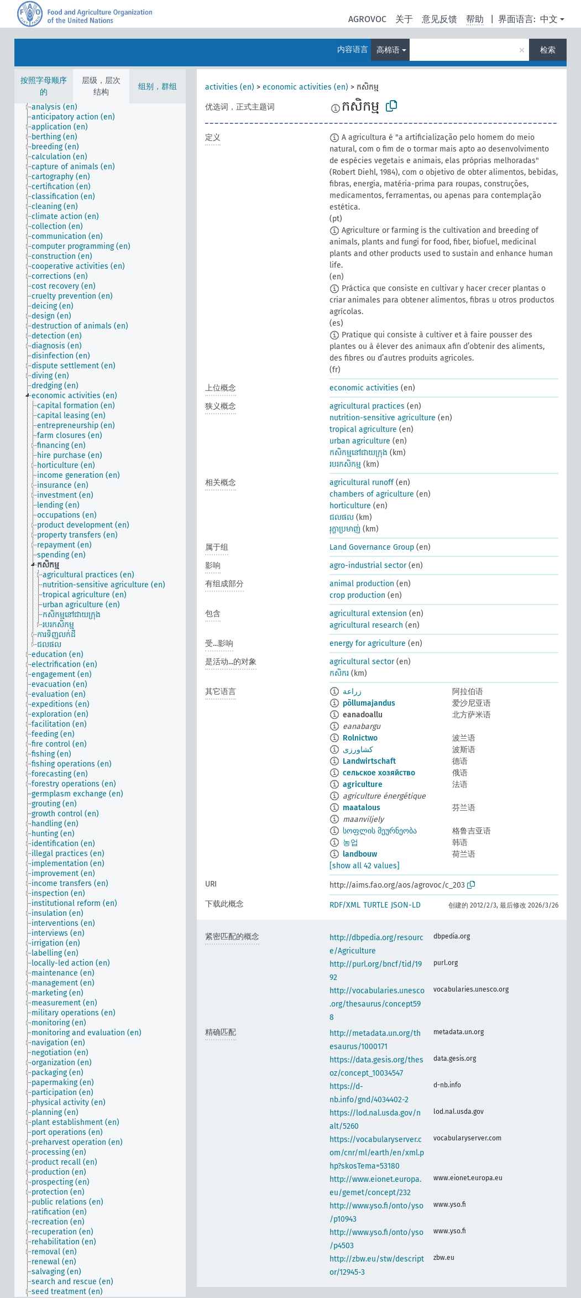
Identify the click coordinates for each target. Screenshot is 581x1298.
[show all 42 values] (364, 865)
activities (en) (229, 87)
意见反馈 (439, 19)
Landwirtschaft (369, 761)
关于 (404, 19)
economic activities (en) (305, 87)
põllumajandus (369, 703)
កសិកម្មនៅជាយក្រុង (358, 452)
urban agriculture (359, 441)
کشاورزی (358, 749)
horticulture (350, 505)
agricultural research (366, 625)
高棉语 (388, 50)
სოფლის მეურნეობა (380, 831)
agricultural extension (368, 613)
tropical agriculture (363, 429)
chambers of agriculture (371, 494)
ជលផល (341, 517)
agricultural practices (367, 406)
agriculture (363, 784)
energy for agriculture (367, 643)
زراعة (352, 691)
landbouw (360, 854)
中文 (549, 19)
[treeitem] (59, 107)
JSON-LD (406, 905)
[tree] (100, 700)
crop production (357, 595)
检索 (548, 50)
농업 (350, 842)
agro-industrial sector (367, 565)
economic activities (364, 388)
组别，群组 (157, 86)
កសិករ (339, 673)
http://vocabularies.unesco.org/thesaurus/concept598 (377, 1004)
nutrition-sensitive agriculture (382, 418)
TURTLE (375, 905)
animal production (361, 583)
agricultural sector (361, 661)
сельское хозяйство (379, 773)
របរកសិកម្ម (345, 464)
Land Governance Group (371, 547)
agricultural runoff (361, 482)
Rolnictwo (360, 738)
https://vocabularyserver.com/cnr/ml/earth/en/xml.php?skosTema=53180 (376, 1153)
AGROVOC (367, 19)
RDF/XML (344, 905)
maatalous (361, 807)
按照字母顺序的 (43, 86)
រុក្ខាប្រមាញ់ (344, 529)
